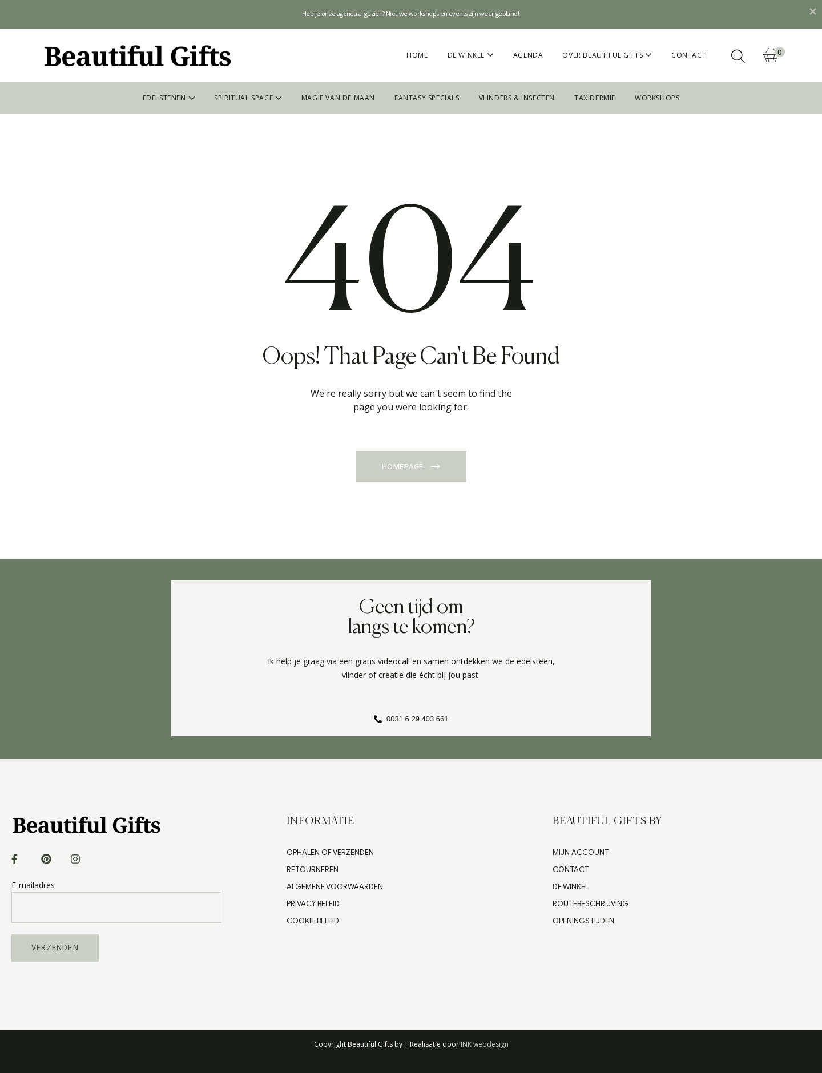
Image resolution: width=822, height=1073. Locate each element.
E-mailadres (116, 896)
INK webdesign (485, 1044)
